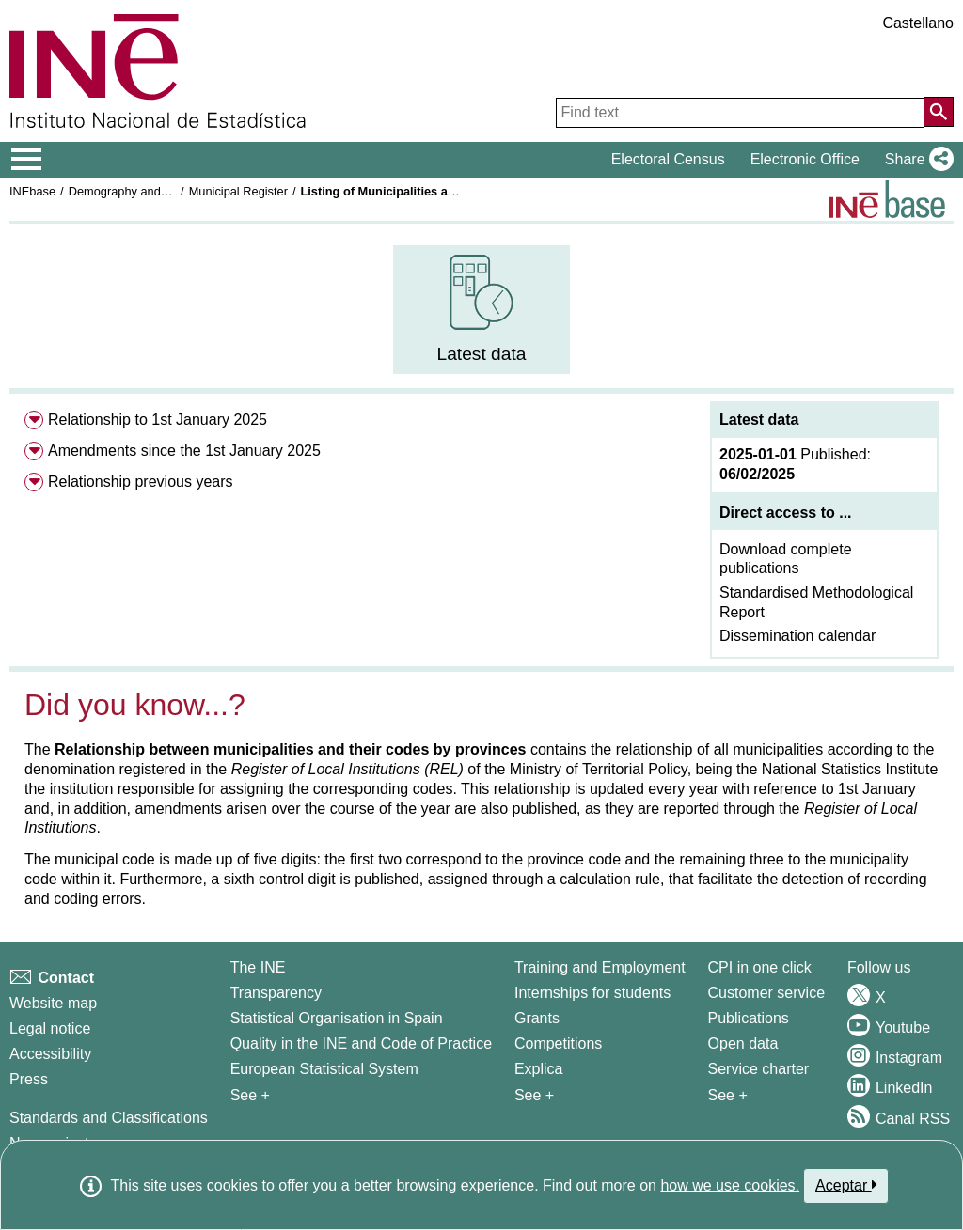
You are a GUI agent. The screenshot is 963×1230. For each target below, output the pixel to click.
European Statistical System (324, 1069)
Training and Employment (600, 967)
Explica (538, 1069)
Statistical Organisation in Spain (336, 1018)
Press (28, 1079)
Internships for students (592, 993)
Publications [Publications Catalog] (748, 1018)
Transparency (276, 993)
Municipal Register (238, 191)
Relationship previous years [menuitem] (140, 482)
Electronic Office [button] (805, 159)
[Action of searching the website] (939, 112)
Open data (743, 1043)
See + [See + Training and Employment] (534, 1095)
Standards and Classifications (108, 1118)
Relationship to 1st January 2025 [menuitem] (157, 420)
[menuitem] (482, 309)
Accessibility (50, 1054)
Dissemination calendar (797, 636)
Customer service (766, 993)
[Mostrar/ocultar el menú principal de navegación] (26, 160)
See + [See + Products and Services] (728, 1095)
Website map (53, 1003)
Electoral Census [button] (668, 159)
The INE (258, 967)
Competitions (558, 1043)
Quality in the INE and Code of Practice (361, 1043)
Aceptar (845, 1184)
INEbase (32, 191)
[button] (915, 160)
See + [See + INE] (250, 1095)
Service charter (759, 1069)
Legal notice (49, 1028)
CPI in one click (760, 967)
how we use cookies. (729, 1185)
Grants (537, 1018)
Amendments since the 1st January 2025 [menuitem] (184, 451)
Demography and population (144, 191)
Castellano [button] (918, 23)
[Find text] (740, 113)
